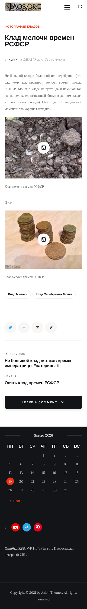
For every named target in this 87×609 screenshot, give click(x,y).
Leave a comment (40, 402)
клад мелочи (17, 294)
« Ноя (15, 501)
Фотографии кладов (22, 26)
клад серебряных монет (54, 294)
